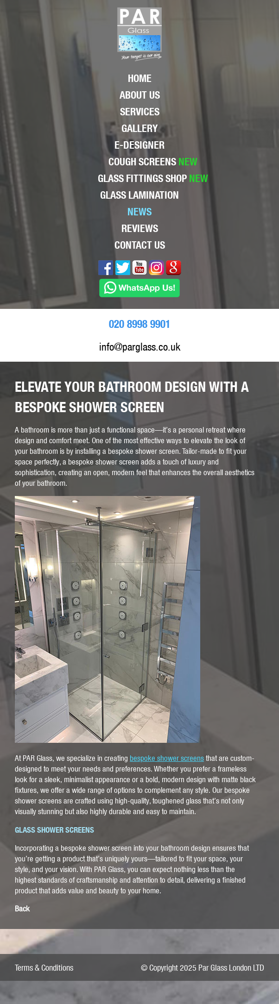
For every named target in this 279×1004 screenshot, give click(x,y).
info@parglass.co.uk (139, 346)
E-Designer (139, 144)
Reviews (139, 228)
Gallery (139, 128)
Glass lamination (139, 194)
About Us (140, 94)
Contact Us (139, 244)
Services (139, 111)
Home (140, 78)
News (139, 211)
